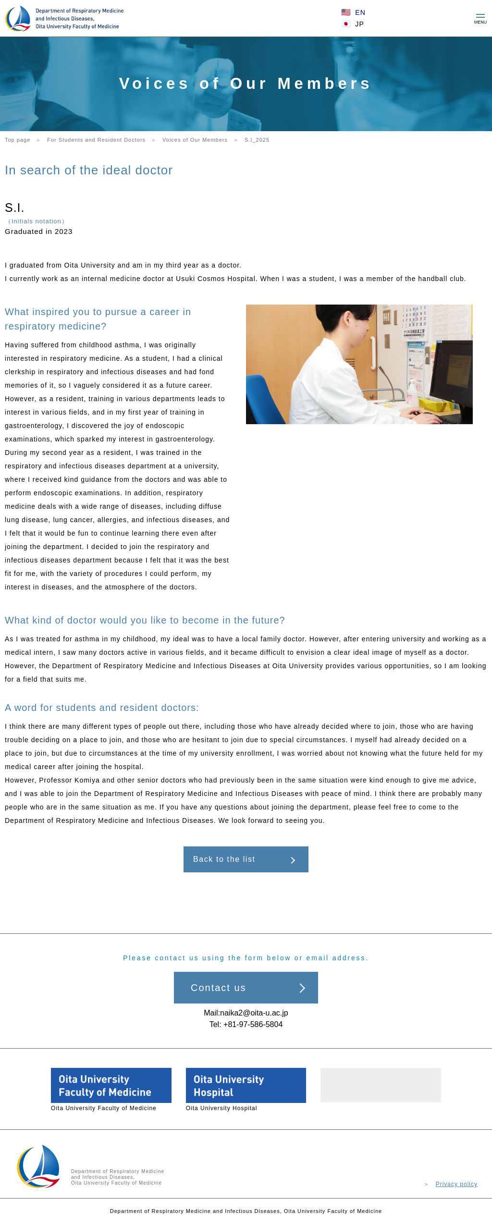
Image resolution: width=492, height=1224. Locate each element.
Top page (17, 140)
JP (359, 24)
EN (360, 12)
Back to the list (224, 859)
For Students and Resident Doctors (96, 140)
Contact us (218, 987)
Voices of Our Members (195, 140)
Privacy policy (457, 1184)
